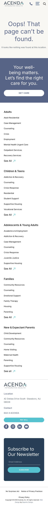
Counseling (9, 128)
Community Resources (14, 285)
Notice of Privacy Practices (31, 491)
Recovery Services (12, 155)
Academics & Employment (16, 231)
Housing (7, 306)
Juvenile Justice (11, 258)
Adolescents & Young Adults (21, 225)
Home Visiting (10, 349)
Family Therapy (11, 301)
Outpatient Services (13, 150)
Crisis (6, 134)
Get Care (24, 93)
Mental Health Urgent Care (16, 144)
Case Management (12, 123)
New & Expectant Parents (19, 327)
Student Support (11, 198)
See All (8, 160)
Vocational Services (13, 209)
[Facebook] (6, 426)
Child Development (12, 333)
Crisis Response (11, 188)
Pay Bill (24, 420)
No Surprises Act (12, 491)
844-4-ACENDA (11, 413)
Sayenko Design (27, 502)
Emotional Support (12, 295)
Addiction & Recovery (14, 177)
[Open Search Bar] (44, 3)
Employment (9, 139)
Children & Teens (14, 171)
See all (8, 371)
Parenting (8, 312)
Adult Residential (11, 117)
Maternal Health (11, 355)
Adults (8, 111)
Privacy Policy (24, 497)
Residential (9, 193)
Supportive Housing (13, 204)
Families (9, 278)
